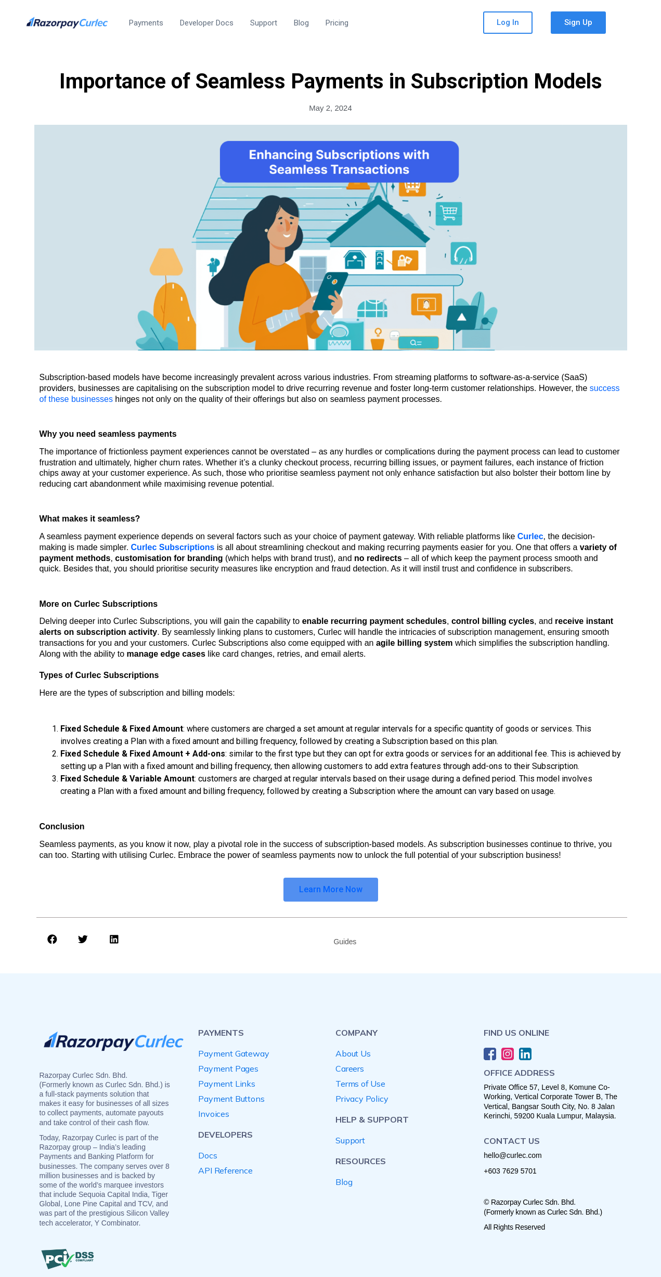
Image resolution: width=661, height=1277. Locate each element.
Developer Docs (207, 23)
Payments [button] (146, 23)
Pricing (337, 23)
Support (263, 23)
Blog (301, 23)
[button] (53, 939)
